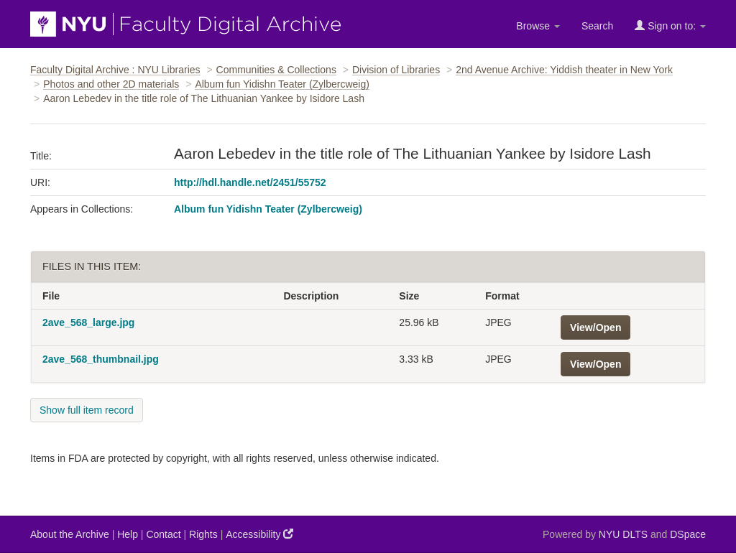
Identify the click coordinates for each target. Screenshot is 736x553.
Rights (203, 534)
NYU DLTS (623, 534)
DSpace (688, 534)
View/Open (595, 327)
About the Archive (69, 534)
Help (127, 534)
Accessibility (259, 534)
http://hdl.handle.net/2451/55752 (250, 182)
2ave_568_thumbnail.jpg (100, 359)
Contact (163, 534)
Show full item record (87, 410)
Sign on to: (670, 25)
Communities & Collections (276, 69)
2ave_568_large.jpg (88, 322)
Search (597, 26)
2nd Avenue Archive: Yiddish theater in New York (564, 69)
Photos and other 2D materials (111, 84)
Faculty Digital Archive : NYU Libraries (115, 69)
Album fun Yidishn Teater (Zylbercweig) (282, 84)
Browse (538, 26)
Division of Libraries (396, 69)
